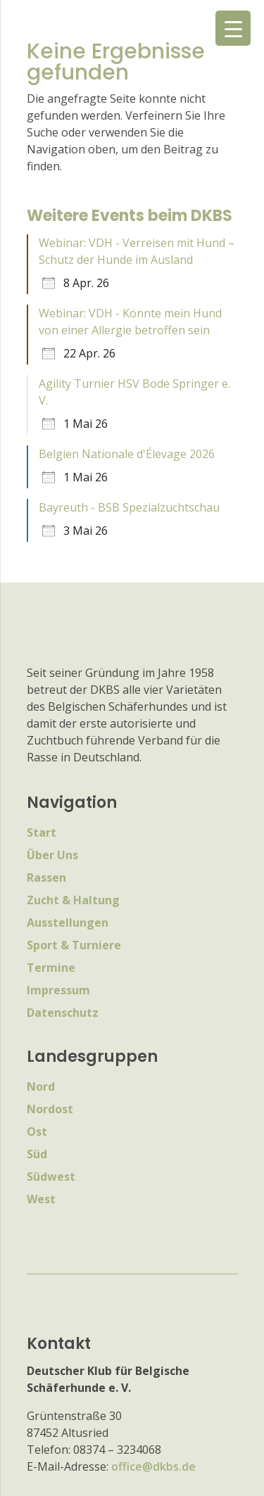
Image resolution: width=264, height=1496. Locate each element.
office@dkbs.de (153, 1466)
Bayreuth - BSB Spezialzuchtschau (129, 507)
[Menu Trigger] (233, 28)
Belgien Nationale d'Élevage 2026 (127, 454)
